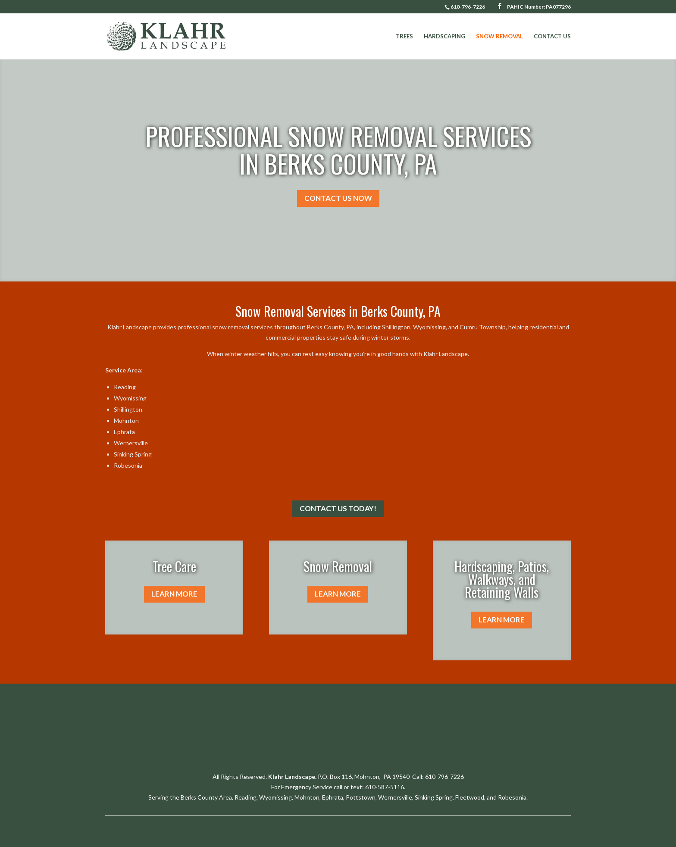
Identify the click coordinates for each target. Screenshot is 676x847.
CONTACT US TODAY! (338, 508)
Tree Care (174, 566)
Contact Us (552, 36)
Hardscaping (444, 36)
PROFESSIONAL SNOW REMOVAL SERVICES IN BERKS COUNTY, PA (338, 149)
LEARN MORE (174, 593)
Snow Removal (499, 36)
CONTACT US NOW (338, 198)
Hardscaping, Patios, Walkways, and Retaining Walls (501, 579)
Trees (404, 36)
